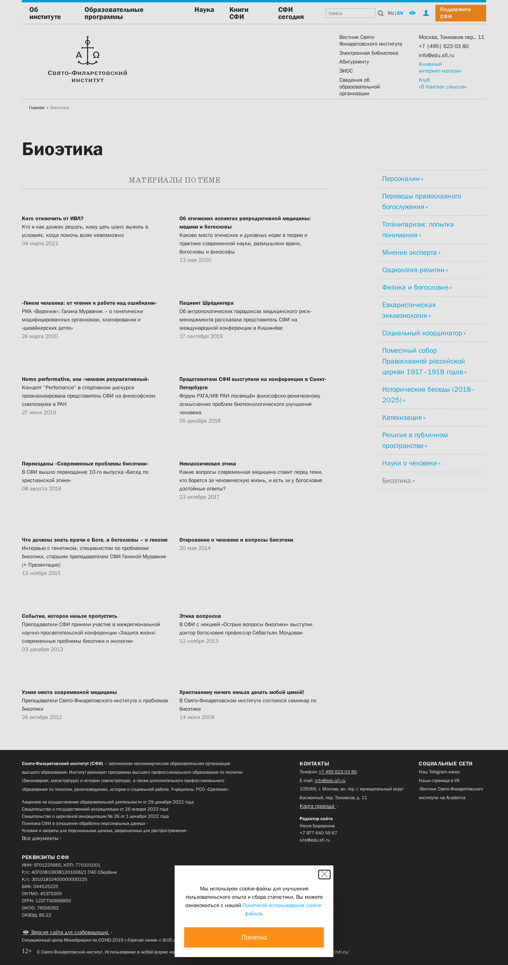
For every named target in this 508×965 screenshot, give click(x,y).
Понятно (254, 937)
